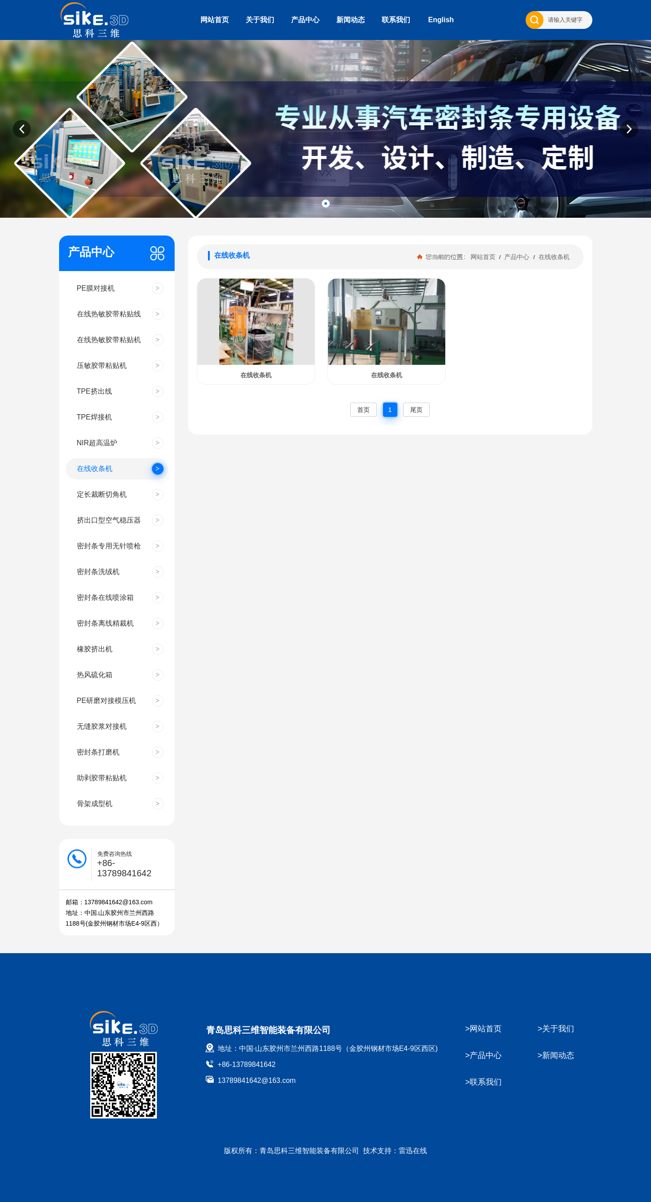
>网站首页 (483, 1028)
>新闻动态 (556, 1055)
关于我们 (260, 20)
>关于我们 (556, 1028)
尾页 (416, 409)
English (441, 20)
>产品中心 (483, 1055)
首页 (363, 409)
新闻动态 (350, 20)
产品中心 (305, 20)
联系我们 (396, 20)
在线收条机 (553, 256)
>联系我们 (483, 1082)
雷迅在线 (413, 1150)
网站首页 (214, 20)
